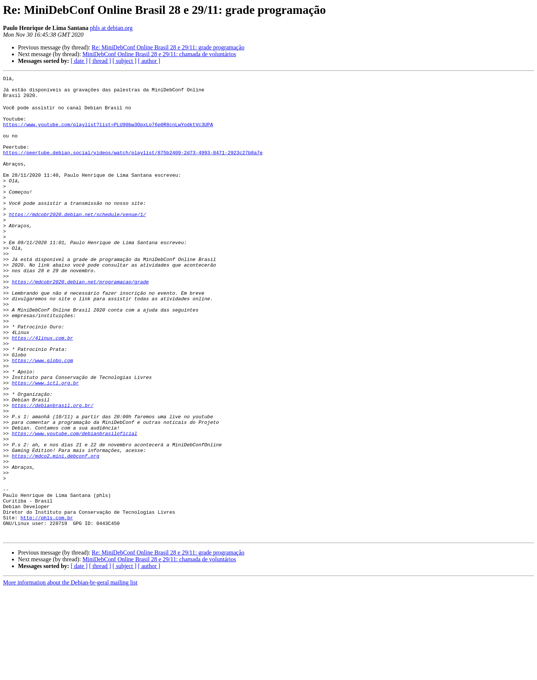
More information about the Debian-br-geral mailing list (70, 673)
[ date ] (79, 61)
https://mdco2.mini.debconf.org (55, 531)
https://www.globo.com (42, 416)
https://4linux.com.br (42, 389)
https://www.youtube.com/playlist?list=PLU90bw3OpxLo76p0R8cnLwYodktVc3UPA (108, 133)
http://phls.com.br (47, 605)
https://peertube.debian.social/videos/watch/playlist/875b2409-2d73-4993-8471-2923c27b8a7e (133, 167)
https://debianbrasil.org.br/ (52, 470)
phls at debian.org (111, 28)
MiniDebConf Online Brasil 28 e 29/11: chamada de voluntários (159, 54)
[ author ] (149, 61)
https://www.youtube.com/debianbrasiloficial (74, 504)
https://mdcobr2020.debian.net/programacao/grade (80, 322)
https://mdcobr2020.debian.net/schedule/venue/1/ (77, 241)
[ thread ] (100, 61)
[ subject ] (124, 61)
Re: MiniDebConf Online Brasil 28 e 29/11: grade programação (168, 47)
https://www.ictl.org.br (45, 443)
